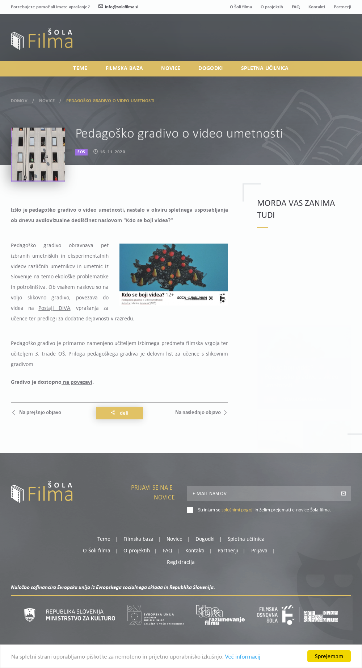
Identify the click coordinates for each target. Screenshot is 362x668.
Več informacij (243, 657)
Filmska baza (124, 68)
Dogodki (210, 68)
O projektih (272, 7)
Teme (80, 68)
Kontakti (316, 7)
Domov (19, 99)
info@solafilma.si (118, 7)
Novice (170, 68)
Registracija (339, 43)
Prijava (306, 43)
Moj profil (314, 34)
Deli (119, 413)
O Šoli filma (241, 7)
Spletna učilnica (265, 68)
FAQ (296, 7)
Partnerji (342, 7)
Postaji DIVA (54, 308)
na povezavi (77, 382)
